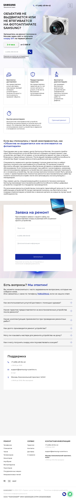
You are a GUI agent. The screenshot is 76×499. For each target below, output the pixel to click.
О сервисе (31, 455)
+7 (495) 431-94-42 (51, 445)
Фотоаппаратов (9, 465)
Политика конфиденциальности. (56, 490)
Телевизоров (8, 455)
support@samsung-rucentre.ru (56, 451)
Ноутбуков (7, 461)
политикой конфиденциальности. (15, 57)
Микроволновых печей (12, 474)
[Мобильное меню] (70, 5)
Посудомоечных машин (12, 471)
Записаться (38, 257)
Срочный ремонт (59, 120)
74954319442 (43, 294)
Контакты (30, 448)
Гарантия (30, 445)
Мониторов (8, 458)
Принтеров (8, 468)
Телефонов (8, 445)
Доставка (30, 452)
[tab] (38, 370)
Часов (6, 452)
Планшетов (8, 448)
